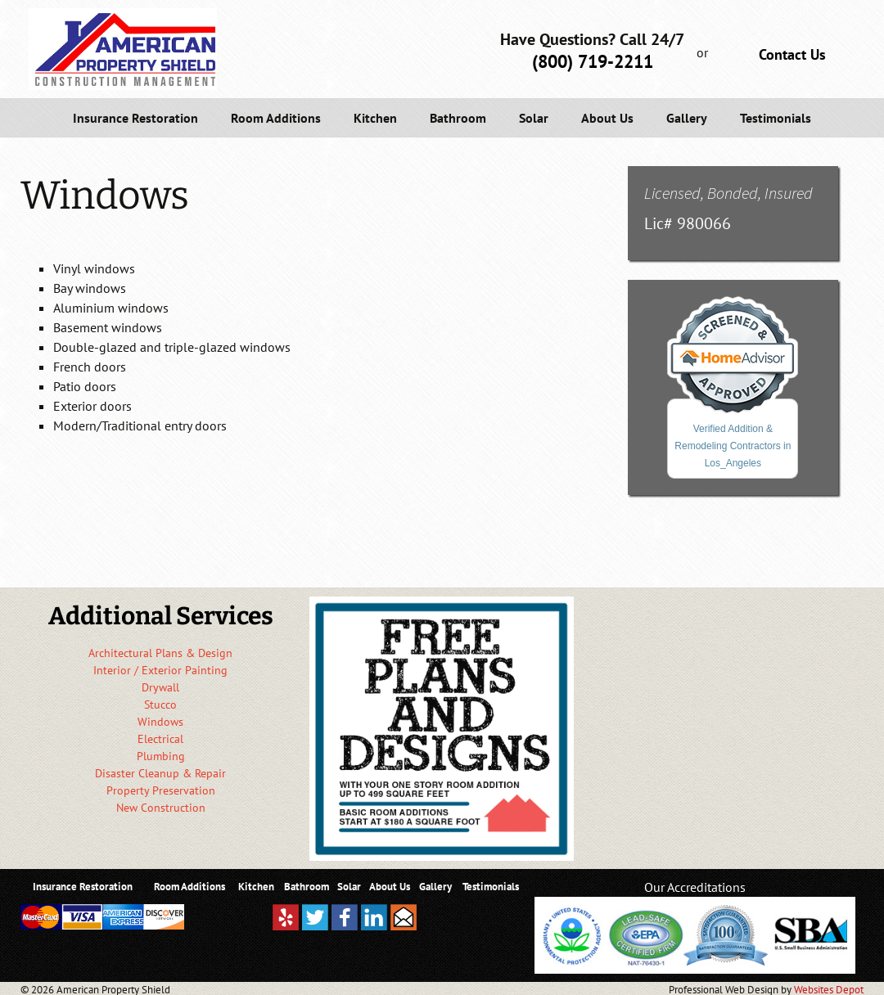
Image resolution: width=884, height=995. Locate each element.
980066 (704, 223)
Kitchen (375, 118)
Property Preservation (160, 790)
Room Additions (276, 118)
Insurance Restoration (135, 118)
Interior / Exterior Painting (160, 670)
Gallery (686, 118)
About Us (607, 118)
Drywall (160, 687)
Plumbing (161, 756)
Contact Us (792, 54)
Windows (160, 721)
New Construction (160, 807)
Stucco (160, 704)
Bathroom (458, 118)
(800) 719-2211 (592, 61)
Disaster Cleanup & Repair (160, 773)
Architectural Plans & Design (160, 653)
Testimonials (775, 118)
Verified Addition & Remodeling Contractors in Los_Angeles (732, 446)
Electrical (160, 739)
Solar (533, 118)
